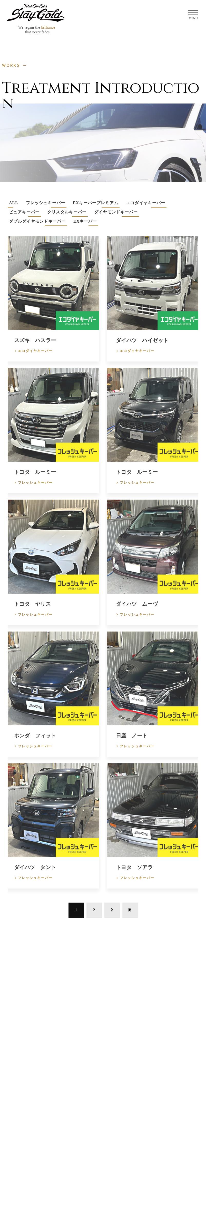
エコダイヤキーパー (35, 357)
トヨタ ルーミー (35, 478)
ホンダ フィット (35, 742)
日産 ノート (132, 742)
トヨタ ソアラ (134, 873)
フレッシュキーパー (35, 489)
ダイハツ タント (35, 873)
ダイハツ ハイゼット (142, 346)
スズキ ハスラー (35, 346)
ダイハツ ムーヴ (137, 610)
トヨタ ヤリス (32, 610)
